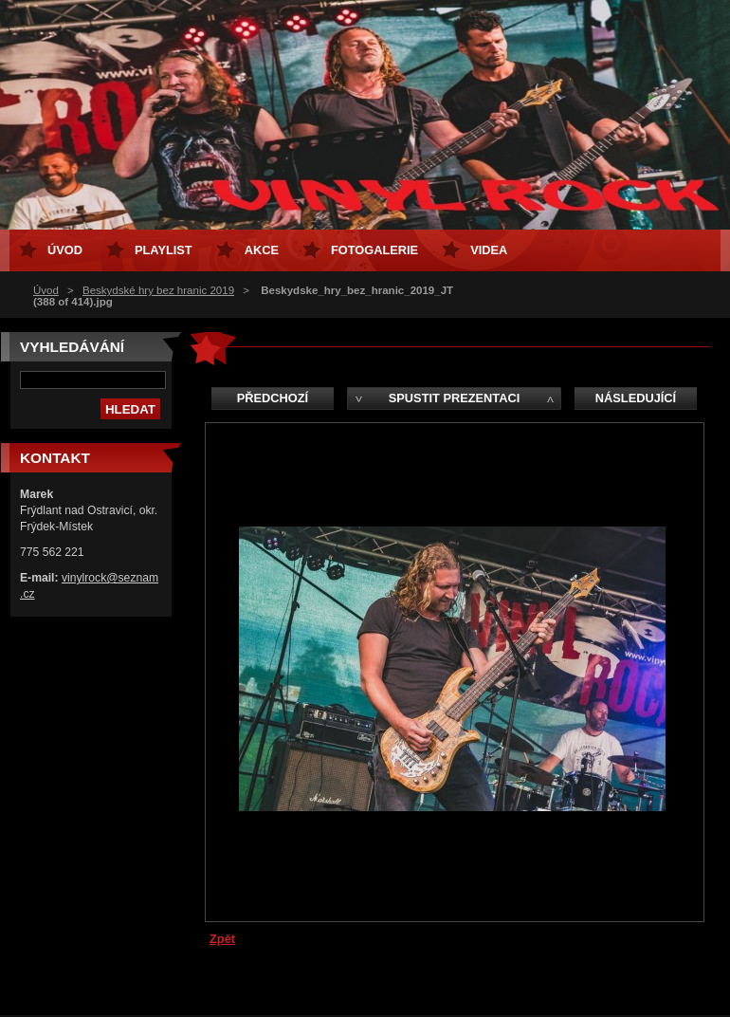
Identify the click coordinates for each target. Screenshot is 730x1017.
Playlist (163, 250)
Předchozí (272, 398)
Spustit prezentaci (454, 398)
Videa (488, 250)
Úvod (46, 290)
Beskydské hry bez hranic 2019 (158, 290)
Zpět (222, 939)
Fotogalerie (374, 250)
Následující (635, 398)
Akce (262, 250)
